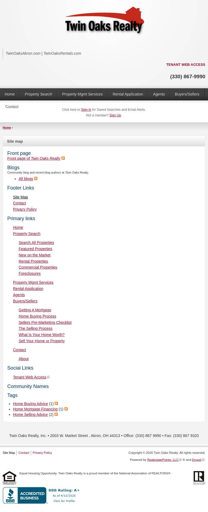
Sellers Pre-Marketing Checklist (45, 322)
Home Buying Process (37, 316)
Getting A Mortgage (35, 310)
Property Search (38, 94)
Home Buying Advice (30, 404)
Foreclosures (30, 273)
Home (10, 94)
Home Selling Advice (30, 414)
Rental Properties (33, 261)
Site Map (20, 197)
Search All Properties (36, 242)
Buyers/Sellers (187, 94)
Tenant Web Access (29, 377)
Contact (11, 106)
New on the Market (35, 255)
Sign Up (115, 115)
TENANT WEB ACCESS (185, 65)
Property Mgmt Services (82, 94)
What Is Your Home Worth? (41, 334)
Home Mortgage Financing (35, 409)
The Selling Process (36, 328)
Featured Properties (35, 249)
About (24, 359)
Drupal (196, 459)
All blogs (26, 179)
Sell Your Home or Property (42, 341)
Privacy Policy (25, 209)
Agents (159, 94)
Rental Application (128, 94)
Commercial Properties (38, 267)
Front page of (33, 158)
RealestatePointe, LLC (163, 459)
